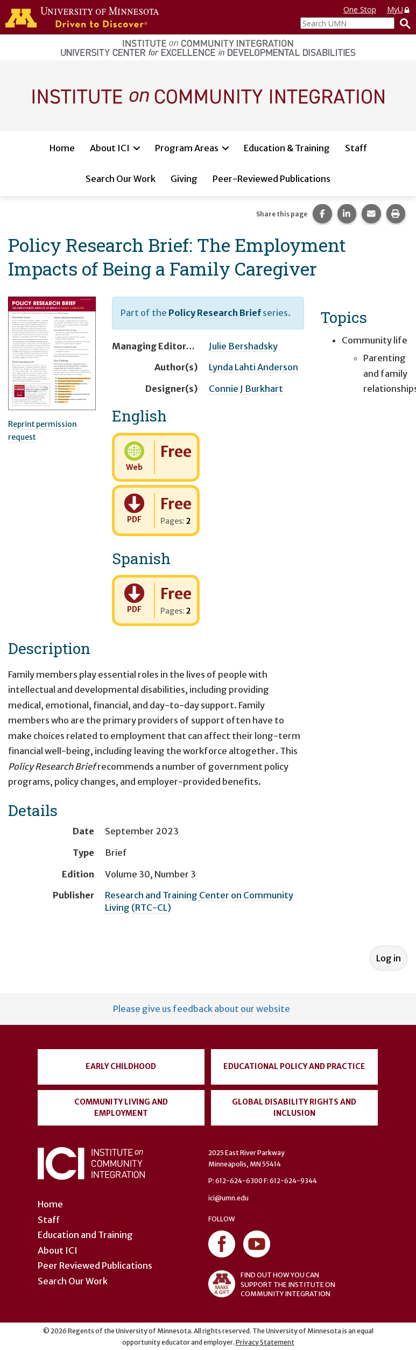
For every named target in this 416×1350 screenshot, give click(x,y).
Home (62, 148)
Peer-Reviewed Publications (271, 178)
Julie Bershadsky (243, 346)
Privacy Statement (265, 1342)
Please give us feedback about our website (201, 1008)
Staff (356, 148)
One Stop (359, 9)
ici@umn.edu (228, 1198)
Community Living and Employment (121, 1107)
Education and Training (85, 1234)
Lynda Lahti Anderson (253, 367)
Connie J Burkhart (246, 388)
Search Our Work (121, 178)
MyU (399, 9)
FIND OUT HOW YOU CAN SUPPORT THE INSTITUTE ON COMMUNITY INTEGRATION (271, 1283)
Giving (184, 178)
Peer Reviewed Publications (95, 1265)
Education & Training (287, 148)
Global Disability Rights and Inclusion (294, 1107)
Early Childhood (121, 1066)
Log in (388, 958)
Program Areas (186, 148)
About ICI (110, 148)
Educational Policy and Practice (294, 1066)
